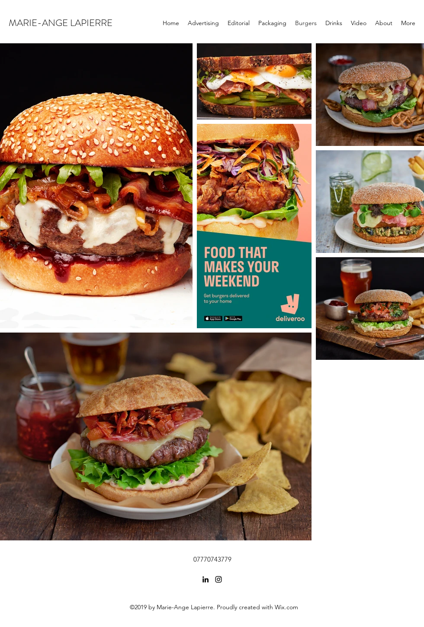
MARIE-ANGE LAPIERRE (60, 22)
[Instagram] (218, 579)
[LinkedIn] (205, 579)
